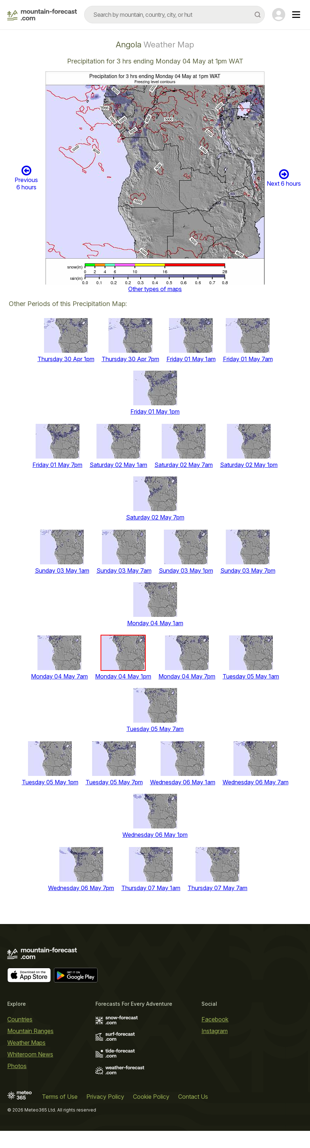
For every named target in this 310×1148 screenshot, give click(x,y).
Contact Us (193, 1096)
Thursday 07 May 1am (150, 888)
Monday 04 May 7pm (186, 676)
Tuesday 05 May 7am (155, 729)
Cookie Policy (151, 1096)
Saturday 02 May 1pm (249, 464)
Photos (17, 1066)
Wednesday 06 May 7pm (81, 888)
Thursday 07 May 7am (217, 888)
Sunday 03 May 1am (62, 570)
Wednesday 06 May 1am (182, 782)
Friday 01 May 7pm (57, 464)
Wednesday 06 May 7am (256, 782)
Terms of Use (60, 1096)
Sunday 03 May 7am (124, 570)
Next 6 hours (284, 178)
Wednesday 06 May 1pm (155, 834)
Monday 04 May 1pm (123, 676)
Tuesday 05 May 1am (251, 676)
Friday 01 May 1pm (155, 411)
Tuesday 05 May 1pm (50, 782)
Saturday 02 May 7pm (155, 517)
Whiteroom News (30, 1054)
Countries (19, 1019)
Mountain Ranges (30, 1031)
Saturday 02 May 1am (118, 464)
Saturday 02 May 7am (183, 464)
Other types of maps (155, 289)
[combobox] (174, 14)
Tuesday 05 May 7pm (114, 782)
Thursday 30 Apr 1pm (66, 359)
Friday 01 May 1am (191, 359)
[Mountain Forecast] (42, 14)
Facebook (214, 1019)
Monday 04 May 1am (155, 623)
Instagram (214, 1031)
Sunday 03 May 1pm (186, 570)
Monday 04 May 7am (59, 676)
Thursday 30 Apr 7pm (130, 359)
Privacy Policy (105, 1096)
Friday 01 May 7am (248, 359)
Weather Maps (26, 1042)
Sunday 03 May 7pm (247, 570)
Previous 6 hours (26, 177)
